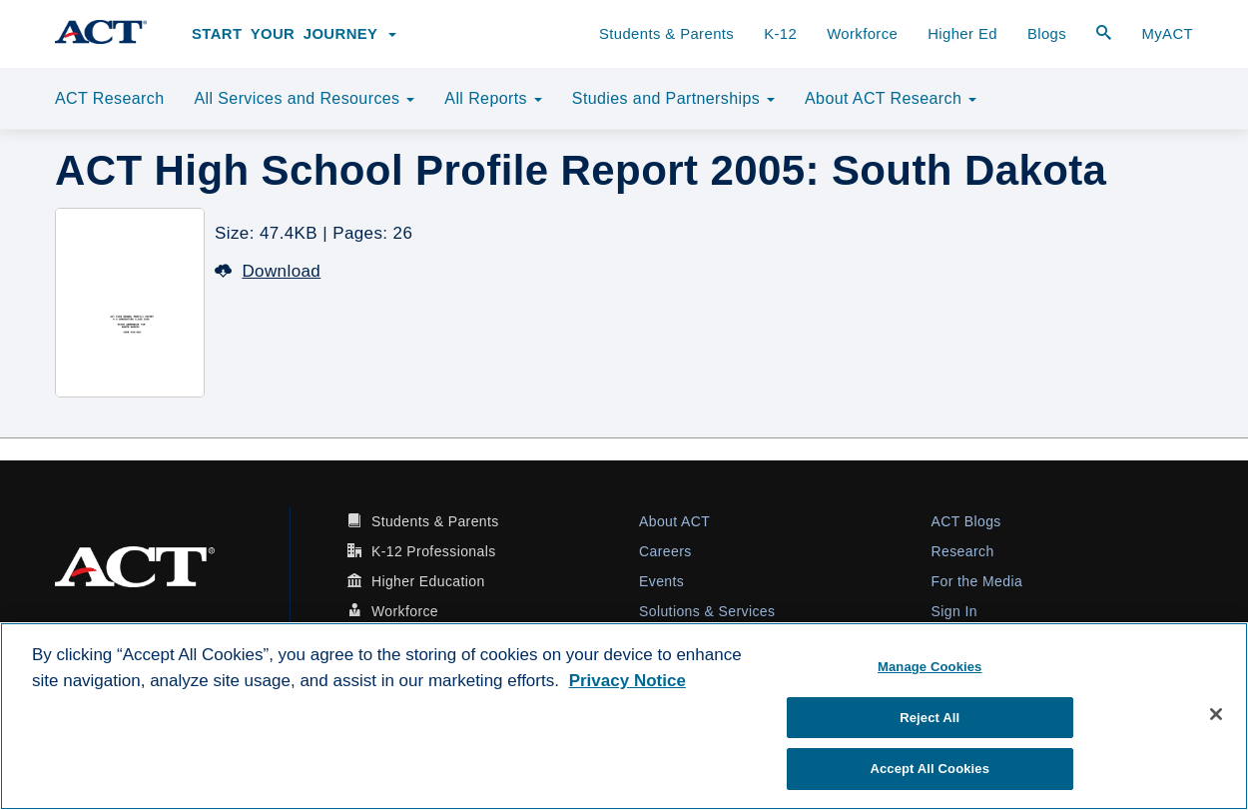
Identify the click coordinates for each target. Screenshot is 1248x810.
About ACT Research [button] (890, 98)
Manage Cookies (929, 666)
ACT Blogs (966, 521)
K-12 (780, 34)
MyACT (1167, 34)
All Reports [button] (493, 98)
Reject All (929, 717)
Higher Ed (962, 34)
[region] (624, 716)
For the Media (977, 581)
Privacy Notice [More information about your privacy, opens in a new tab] (627, 680)
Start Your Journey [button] (294, 34)
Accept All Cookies (929, 768)
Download (267, 271)
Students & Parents (666, 34)
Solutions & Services (707, 611)
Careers (665, 551)
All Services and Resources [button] (304, 98)
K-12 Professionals (433, 551)
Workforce (862, 34)
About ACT (674, 521)
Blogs (1046, 34)
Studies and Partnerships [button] (673, 98)
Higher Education (428, 581)
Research (963, 551)
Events (661, 581)
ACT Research (109, 98)
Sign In (954, 611)
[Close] (1216, 714)
